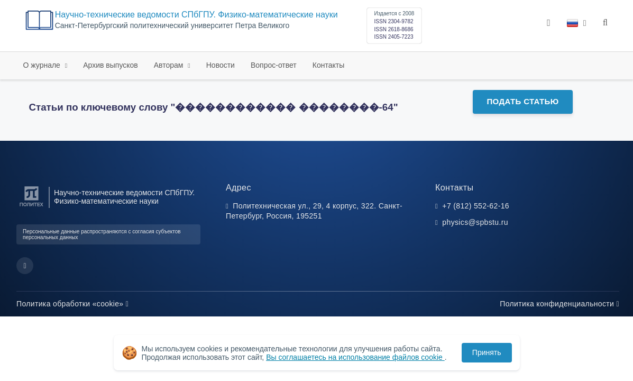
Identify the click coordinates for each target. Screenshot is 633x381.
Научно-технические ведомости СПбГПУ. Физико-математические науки (196, 14)
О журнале (42, 65)
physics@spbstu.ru (475, 222)
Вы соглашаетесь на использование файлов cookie (355, 357)
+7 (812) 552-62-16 (475, 206)
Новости (220, 65)
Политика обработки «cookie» (72, 304)
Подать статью (522, 101)
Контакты (328, 65)
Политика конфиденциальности (559, 304)
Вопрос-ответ (274, 65)
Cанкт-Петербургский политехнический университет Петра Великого (172, 26)
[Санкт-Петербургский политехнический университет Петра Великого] (31, 206)
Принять (486, 352)
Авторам (170, 65)
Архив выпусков (110, 65)
